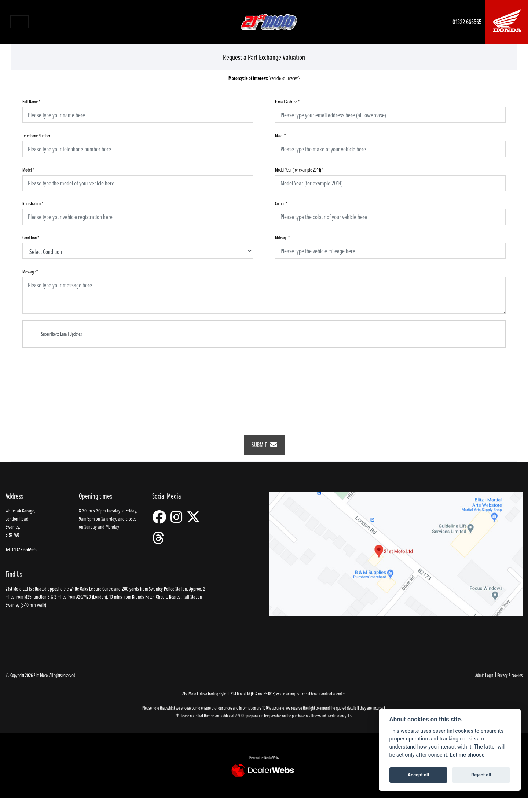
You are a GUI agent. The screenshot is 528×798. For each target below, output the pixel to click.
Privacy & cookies (509, 675)
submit (264, 444)
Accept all (418, 774)
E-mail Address (287, 101)
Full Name (31, 101)
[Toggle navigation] (19, 21)
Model (28, 169)
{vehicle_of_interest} (264, 78)
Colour (281, 203)
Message (30, 271)
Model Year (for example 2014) (299, 169)
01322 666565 (466, 21)
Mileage (282, 237)
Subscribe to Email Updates (56, 334)
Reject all (481, 774)
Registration (32, 203)
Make (280, 135)
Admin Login (484, 675)
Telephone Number (36, 135)
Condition (30, 237)
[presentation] (264, 386)
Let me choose (467, 755)
